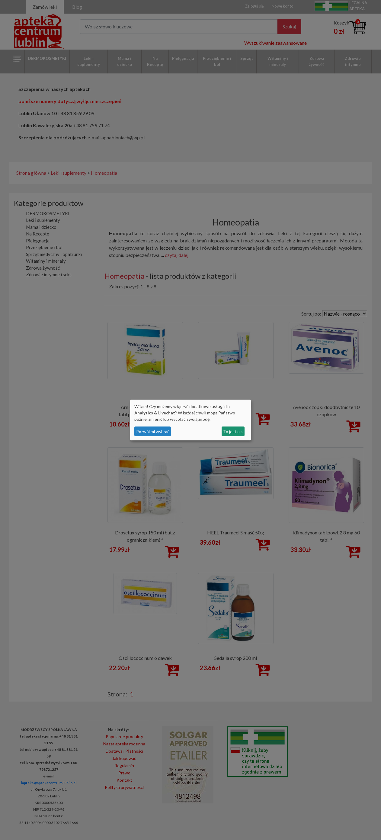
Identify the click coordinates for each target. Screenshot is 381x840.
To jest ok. (233, 431)
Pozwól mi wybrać (152, 431)
